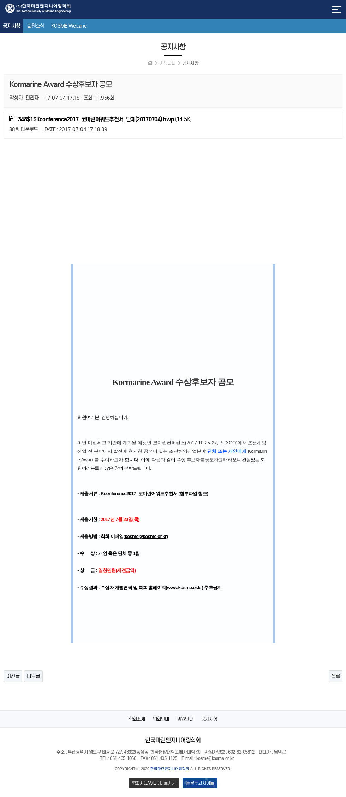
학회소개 (137, 719)
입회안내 (161, 719)
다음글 (33, 676)
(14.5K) (100, 119)
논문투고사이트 (200, 783)
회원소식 (35, 26)
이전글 (12, 676)
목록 (335, 676)
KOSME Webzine (68, 26)
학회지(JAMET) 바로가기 (154, 783)
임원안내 (185, 719)
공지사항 (11, 26)
